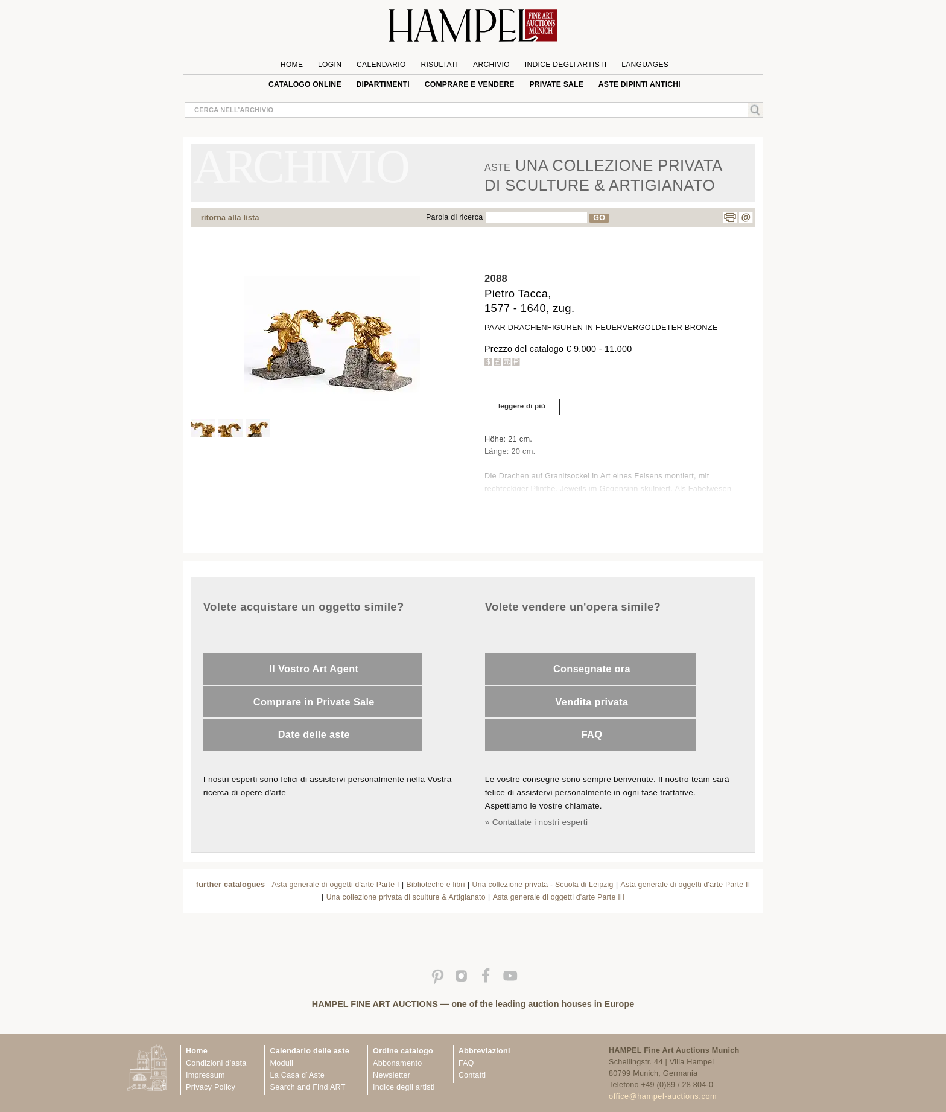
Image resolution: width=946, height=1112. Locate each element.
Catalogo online (304, 84)
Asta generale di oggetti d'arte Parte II (686, 884)
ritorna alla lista (230, 218)
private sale (556, 84)
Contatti (472, 1075)
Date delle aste (314, 734)
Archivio (491, 64)
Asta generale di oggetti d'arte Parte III (558, 897)
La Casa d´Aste (297, 1075)
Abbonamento (397, 1063)
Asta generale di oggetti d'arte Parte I (335, 884)
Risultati (439, 64)
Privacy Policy (210, 1087)
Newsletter (391, 1075)
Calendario (381, 64)
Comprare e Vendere (470, 84)
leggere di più (521, 406)
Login (329, 64)
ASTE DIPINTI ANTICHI (639, 84)
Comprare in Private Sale (314, 701)
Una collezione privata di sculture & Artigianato (406, 897)
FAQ (592, 734)
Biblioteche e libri (436, 884)
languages (644, 64)
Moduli (281, 1063)
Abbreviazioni (484, 1051)
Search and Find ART (307, 1087)
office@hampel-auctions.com (663, 1096)
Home (292, 64)
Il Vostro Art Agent (313, 668)
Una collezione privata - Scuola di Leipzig (543, 884)
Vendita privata (591, 701)
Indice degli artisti (566, 64)
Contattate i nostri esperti (540, 822)
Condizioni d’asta (216, 1063)
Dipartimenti (383, 84)
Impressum (205, 1075)
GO (599, 218)
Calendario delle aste (309, 1051)
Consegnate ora (591, 668)
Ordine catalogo (403, 1051)
